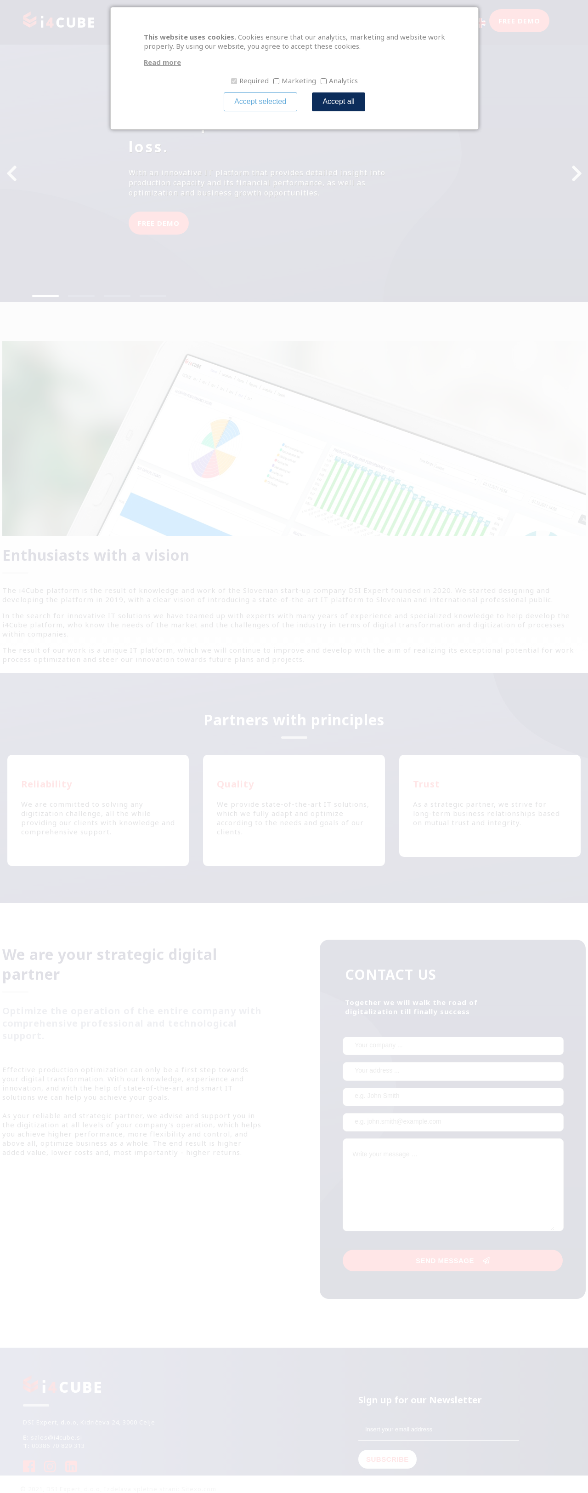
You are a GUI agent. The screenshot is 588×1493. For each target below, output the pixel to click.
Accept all (338, 101)
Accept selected (260, 101)
